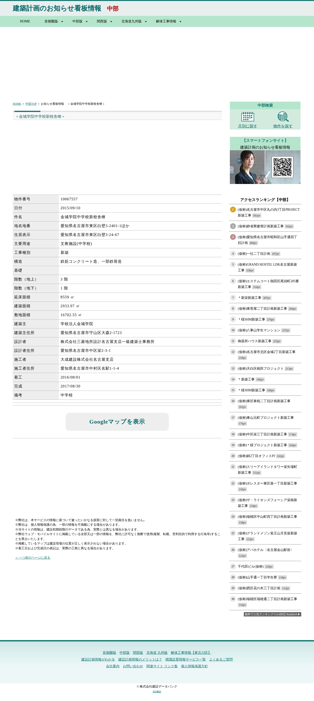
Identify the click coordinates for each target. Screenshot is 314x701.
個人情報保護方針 (194, 666)
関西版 (102, 21)
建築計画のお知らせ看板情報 (57, 8)
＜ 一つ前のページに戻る (32, 557)
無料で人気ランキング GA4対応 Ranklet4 (271, 614)
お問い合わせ (133, 666)
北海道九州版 (131, 21)
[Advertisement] (157, 61)
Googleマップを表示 (117, 422)
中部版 (77, 21)
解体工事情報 (166, 21)
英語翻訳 (157, 691)
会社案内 (112, 666)
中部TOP (31, 103)
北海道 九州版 (157, 653)
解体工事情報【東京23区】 (191, 653)
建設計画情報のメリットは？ (140, 659)
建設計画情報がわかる (98, 659)
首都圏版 (51, 21)
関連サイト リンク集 (162, 666)
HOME (25, 21)
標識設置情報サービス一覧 (185, 659)
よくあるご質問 (221, 659)
